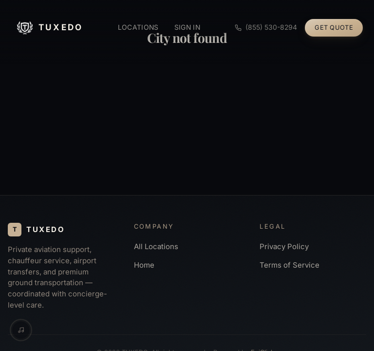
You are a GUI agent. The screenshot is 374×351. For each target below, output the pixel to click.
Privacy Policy (284, 247)
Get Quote (334, 27)
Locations (138, 27)
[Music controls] (21, 330)
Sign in (187, 27)
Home (144, 265)
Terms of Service (289, 265)
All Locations (156, 247)
